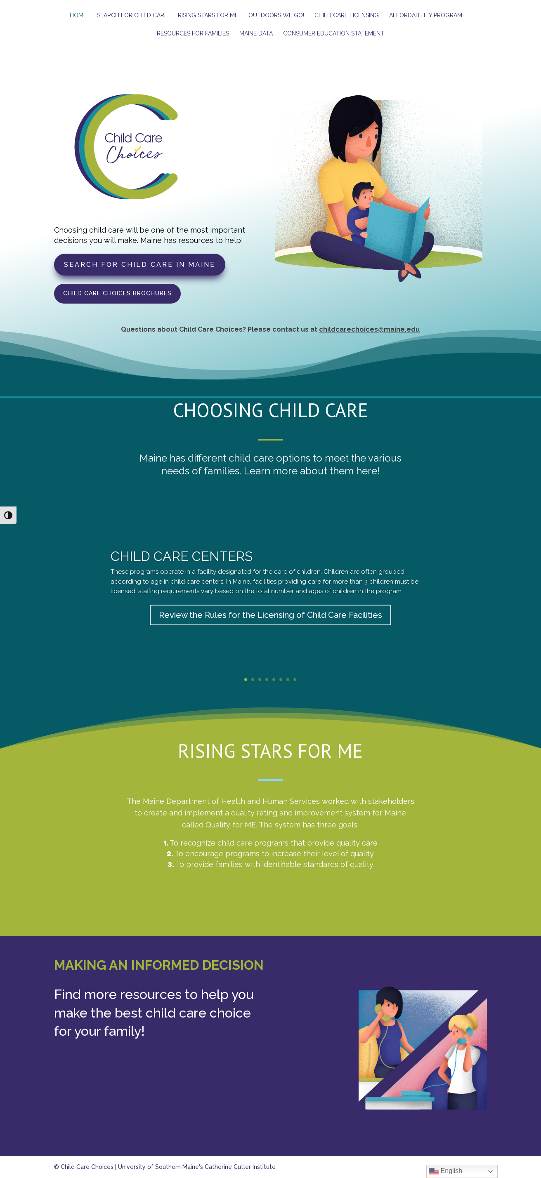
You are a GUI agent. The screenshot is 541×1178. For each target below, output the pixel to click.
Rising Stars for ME (208, 15)
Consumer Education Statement (333, 34)
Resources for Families (193, 34)
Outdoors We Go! (276, 15)
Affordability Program (425, 15)
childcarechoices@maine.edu (369, 329)
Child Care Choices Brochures (117, 293)
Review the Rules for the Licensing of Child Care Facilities (270, 625)
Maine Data (256, 34)
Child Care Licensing (346, 15)
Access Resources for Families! (270, 1129)
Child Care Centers (182, 566)
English (445, 1171)
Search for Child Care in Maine (139, 265)
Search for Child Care (132, 15)
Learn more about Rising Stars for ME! (270, 901)
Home (78, 15)
